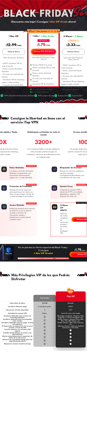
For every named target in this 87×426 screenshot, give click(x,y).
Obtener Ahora (14, 52)
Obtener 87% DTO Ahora (43, 51)
